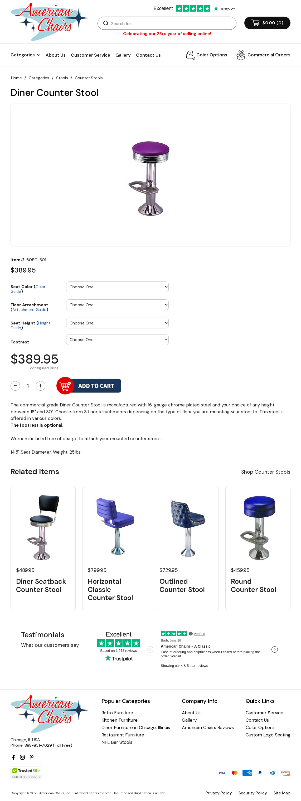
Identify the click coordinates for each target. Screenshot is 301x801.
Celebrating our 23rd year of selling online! (167, 33)
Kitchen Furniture (119, 720)
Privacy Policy (219, 793)
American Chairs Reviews (208, 727)
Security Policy (253, 793)
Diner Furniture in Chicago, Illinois (135, 727)
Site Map (282, 793)
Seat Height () (30, 325)
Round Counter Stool (253, 585)
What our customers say (50, 645)
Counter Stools (89, 78)
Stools (62, 78)
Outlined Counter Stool (182, 585)
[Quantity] (28, 386)
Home (16, 78)
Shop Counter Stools (265, 472)
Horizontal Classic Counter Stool (110, 589)
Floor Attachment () (29, 307)
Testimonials (42, 635)
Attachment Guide (29, 309)
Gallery (123, 55)
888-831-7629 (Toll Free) (48, 745)
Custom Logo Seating (268, 735)
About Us (56, 55)
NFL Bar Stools (116, 742)
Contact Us (148, 55)
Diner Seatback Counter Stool (41, 585)
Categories (39, 78)
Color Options (211, 55)
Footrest (20, 341)
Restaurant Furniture (122, 735)
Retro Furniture (117, 713)
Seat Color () (28, 289)
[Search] (172, 23)
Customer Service (90, 55)
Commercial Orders (268, 55)
